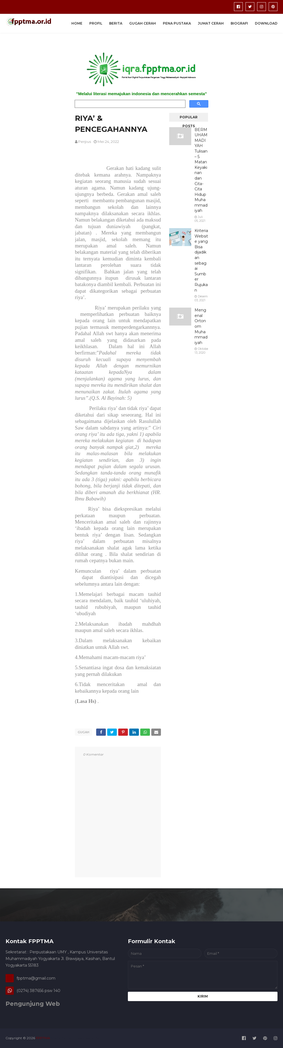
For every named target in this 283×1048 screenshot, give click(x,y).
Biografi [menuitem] (239, 23)
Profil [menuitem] (95, 23)
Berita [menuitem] (115, 23)
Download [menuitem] (266, 23)
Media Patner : (62, 1038)
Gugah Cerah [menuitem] (142, 23)
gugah (83, 732)
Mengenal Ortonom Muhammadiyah (201, 326)
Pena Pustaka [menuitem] (177, 23)
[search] (129, 104)
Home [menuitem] (76, 23)
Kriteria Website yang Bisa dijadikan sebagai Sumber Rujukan (201, 260)
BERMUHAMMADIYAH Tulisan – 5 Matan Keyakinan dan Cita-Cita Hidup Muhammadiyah (201, 170)
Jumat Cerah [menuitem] (211, 23)
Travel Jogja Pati (88, 1038)
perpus (84, 141)
